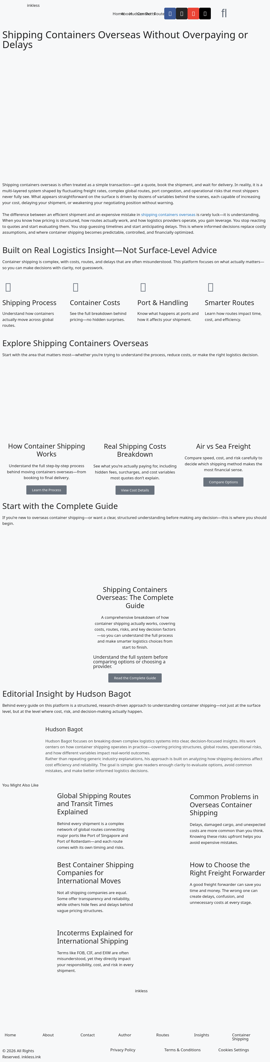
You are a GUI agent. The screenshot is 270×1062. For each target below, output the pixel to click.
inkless (33, 5)
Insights (201, 1035)
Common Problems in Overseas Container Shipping (224, 804)
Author (124, 1035)
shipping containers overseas (168, 214)
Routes (160, 13)
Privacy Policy (122, 1049)
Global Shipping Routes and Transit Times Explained (94, 803)
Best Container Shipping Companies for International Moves (95, 872)
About (126, 13)
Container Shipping (241, 1036)
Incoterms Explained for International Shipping (95, 936)
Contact (87, 1035)
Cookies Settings (233, 1049)
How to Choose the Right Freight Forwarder (227, 868)
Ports (150, 13)
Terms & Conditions (182, 1049)
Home (118, 13)
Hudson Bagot (64, 729)
